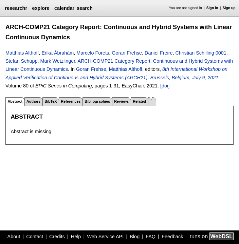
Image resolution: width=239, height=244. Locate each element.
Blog (135, 236)
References (70, 101)
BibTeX (50, 101)
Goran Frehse (127, 53)
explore (40, 8)
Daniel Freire (158, 53)
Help (76, 236)
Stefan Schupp (21, 61)
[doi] (164, 85)
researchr (16, 8)
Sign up (229, 8)
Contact (34, 236)
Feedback (172, 236)
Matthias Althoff (22, 53)
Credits (57, 236)
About (13, 236)
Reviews (121, 101)
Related (139, 101)
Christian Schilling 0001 (200, 53)
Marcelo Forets (92, 53)
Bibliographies (97, 101)
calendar (64, 8)
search (84, 8)
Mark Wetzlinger (57, 61)
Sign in (212, 8)
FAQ (150, 236)
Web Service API (105, 236)
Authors (33, 101)
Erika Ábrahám (57, 53)
